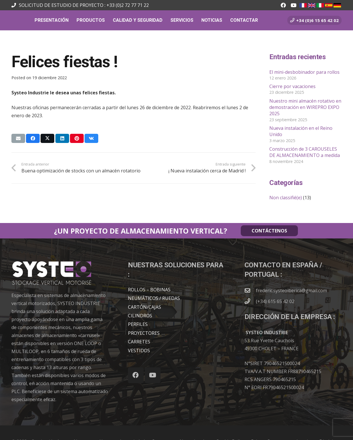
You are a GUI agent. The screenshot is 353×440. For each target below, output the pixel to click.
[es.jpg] (328, 5)
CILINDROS (140, 315)
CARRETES (139, 342)
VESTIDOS (139, 350)
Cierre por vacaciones (292, 86)
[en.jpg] (311, 5)
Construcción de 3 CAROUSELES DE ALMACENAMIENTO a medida (304, 152)
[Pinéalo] (77, 138)
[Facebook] (283, 5)
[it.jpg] (320, 5)
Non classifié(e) (285, 197)
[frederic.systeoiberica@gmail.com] (250, 290)
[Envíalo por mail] (18, 138)
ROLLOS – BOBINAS (149, 289)
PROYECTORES (144, 333)
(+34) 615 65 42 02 (275, 301)
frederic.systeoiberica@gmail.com (291, 290)
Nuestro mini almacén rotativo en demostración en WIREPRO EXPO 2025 (305, 107)
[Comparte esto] (33, 138)
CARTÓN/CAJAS (144, 307)
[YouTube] (293, 5)
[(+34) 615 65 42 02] (250, 301)
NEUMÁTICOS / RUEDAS (154, 298)
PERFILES (138, 324)
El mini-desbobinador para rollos (304, 72)
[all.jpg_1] (337, 5)
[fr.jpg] (303, 5)
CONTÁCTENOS (269, 231)
